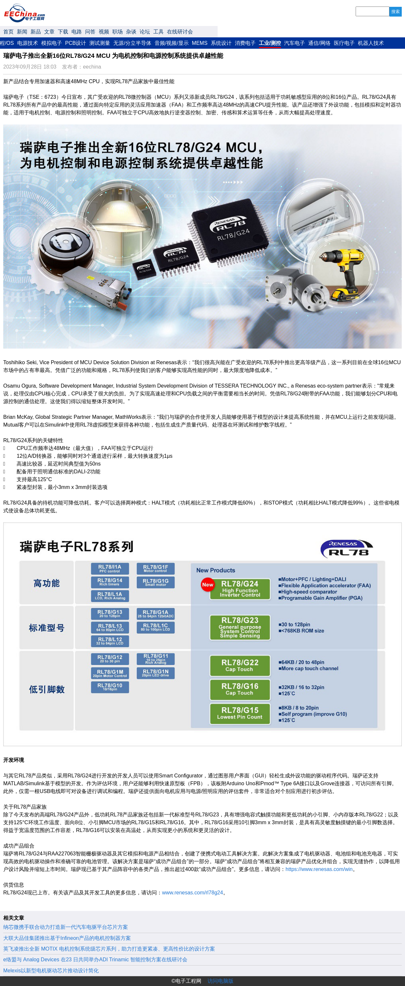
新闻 (22, 31)
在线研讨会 (180, 31)
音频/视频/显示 (172, 43)
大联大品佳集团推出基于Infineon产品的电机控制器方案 (67, 938)
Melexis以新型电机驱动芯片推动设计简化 (51, 970)
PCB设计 (75, 43)
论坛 (145, 31)
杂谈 (131, 31)
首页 (8, 31)
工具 (158, 31)
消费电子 (245, 43)
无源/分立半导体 (132, 43)
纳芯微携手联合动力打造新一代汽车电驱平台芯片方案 (65, 927)
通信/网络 (319, 43)
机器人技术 (371, 43)
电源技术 (27, 43)
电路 (76, 31)
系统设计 (221, 43)
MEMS (200, 43)
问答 (90, 31)
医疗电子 (344, 43)
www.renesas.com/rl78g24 (192, 892)
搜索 (395, 11)
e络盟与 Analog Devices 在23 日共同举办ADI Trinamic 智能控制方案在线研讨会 (95, 959)
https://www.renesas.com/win (318, 869)
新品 (36, 31)
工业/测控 (270, 43)
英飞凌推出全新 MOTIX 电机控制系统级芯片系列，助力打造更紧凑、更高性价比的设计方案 (109, 949)
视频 (104, 31)
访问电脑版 (221, 981)
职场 (117, 31)
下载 (63, 31)
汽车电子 (294, 43)
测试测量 (99, 43)
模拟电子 (51, 43)
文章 (49, 31)
